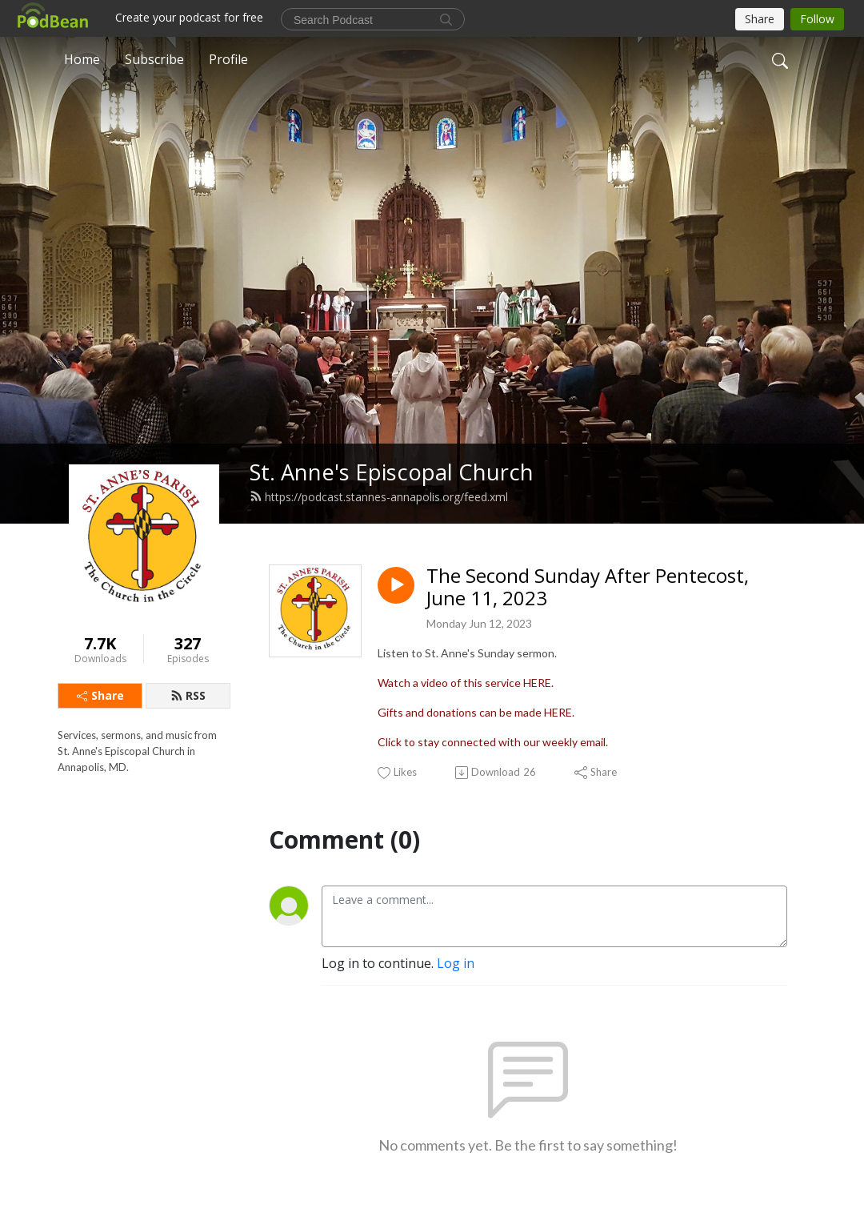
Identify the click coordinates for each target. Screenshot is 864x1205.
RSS (188, 695)
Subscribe (154, 59)
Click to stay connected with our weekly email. (493, 742)
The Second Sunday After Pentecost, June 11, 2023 (587, 587)
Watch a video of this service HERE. (466, 682)
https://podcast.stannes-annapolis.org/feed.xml (379, 496)
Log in (455, 963)
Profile (228, 59)
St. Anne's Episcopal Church (392, 472)
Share (100, 695)
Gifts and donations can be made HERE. (476, 712)
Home (82, 59)
